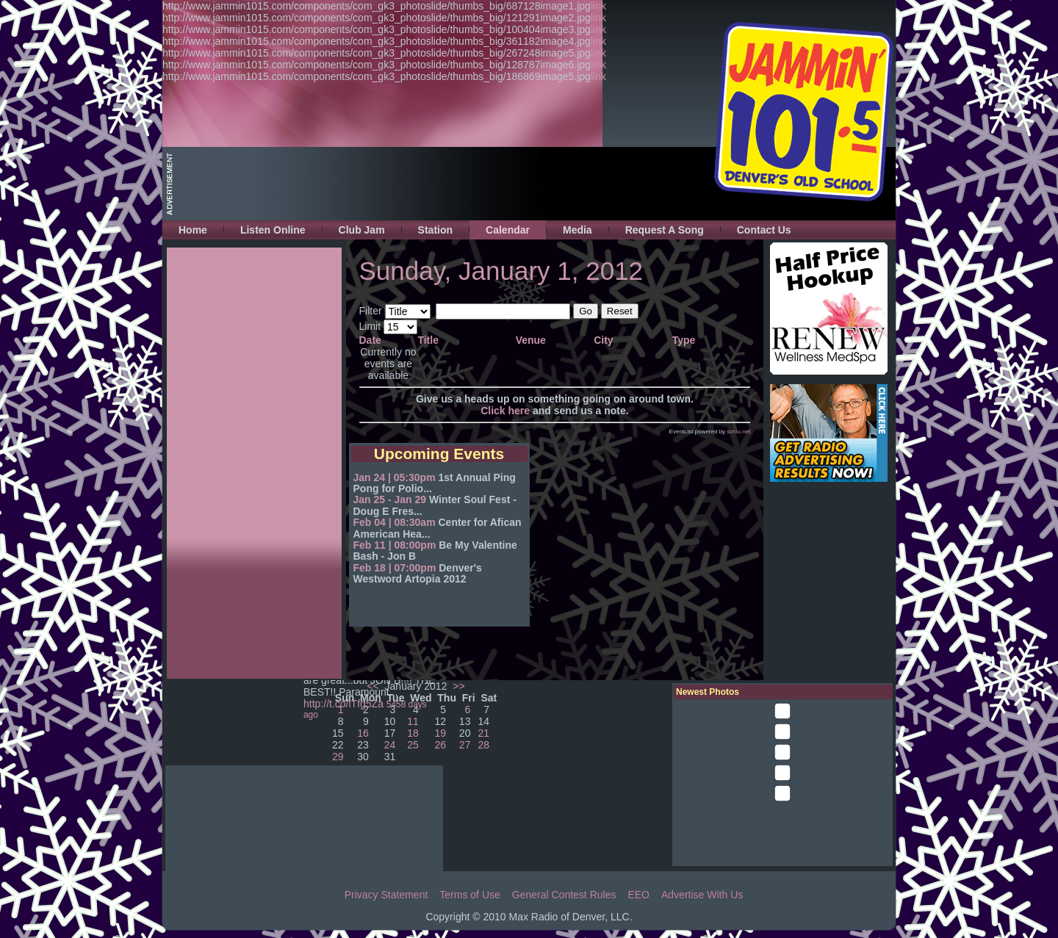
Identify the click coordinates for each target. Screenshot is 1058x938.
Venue (531, 340)
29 (338, 756)
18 (413, 733)
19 (440, 733)
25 (413, 745)
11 (413, 721)
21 (484, 733)
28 (484, 745)
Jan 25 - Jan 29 (390, 499)
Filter (370, 311)
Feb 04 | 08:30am (394, 522)
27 (465, 745)
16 (363, 733)
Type (684, 340)
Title (428, 340)
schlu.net (738, 431)
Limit (370, 326)
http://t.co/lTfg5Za (343, 704)
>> (457, 686)
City (603, 340)
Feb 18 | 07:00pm (394, 568)
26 (440, 745)
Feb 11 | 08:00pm (394, 545)
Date (370, 340)
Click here (505, 410)
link (598, 6)
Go (585, 311)
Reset (620, 311)
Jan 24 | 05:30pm (394, 477)
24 (390, 745)
